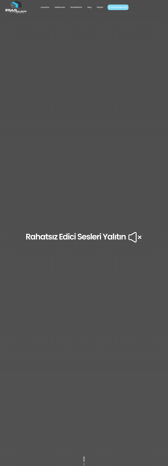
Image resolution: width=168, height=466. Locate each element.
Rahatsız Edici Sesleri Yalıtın (84, 236)
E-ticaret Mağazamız (118, 7)
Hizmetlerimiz (76, 7)
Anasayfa (45, 7)
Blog (89, 7)
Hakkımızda (60, 7)
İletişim (100, 7)
